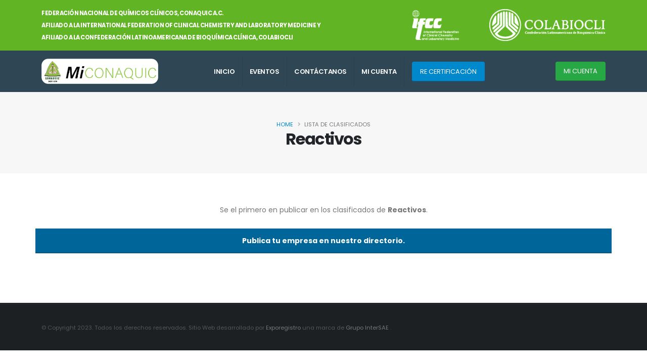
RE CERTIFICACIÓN (448, 71)
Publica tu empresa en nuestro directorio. (323, 241)
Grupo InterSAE (368, 328)
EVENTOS (265, 71)
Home (284, 124)
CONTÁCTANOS (320, 71)
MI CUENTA (379, 71)
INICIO (224, 71)
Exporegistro (284, 328)
